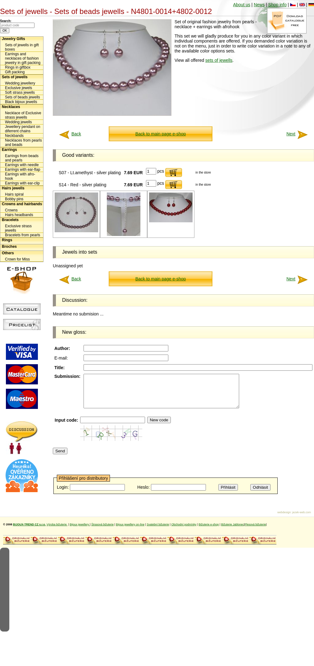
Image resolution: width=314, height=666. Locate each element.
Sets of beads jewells (22, 97)
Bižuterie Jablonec (232, 530)
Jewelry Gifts (13, 39)
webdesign (284, 518)
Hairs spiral (14, 194)
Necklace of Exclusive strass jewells (23, 115)
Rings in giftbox (17, 67)
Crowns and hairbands (22, 204)
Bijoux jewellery (80, 530)
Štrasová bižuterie (102, 530)
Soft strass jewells (20, 92)
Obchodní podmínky (184, 530)
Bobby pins (14, 199)
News (259, 4)
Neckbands (14, 136)
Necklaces (11, 107)
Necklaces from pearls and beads (23, 142)
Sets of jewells (15, 77)
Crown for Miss (17, 259)
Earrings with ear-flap (22, 169)
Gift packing (15, 72)
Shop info (277, 4)
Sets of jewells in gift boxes (22, 47)
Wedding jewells (18, 122)
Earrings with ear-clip (22, 183)
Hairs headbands (19, 215)
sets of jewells (218, 60)
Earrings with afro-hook (20, 176)
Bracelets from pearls (22, 235)
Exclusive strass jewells (18, 228)
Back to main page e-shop (160, 133)
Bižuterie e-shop (209, 530)
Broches (9, 246)
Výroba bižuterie (57, 530)
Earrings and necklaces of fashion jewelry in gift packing (22, 58)
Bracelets (10, 220)
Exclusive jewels (18, 88)
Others (8, 253)
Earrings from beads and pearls (22, 158)
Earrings (9, 149)
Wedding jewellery (20, 83)
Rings (7, 240)
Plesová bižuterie (255, 530)
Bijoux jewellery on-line (130, 530)
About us (241, 4)
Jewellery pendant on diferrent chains (22, 129)
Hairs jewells (13, 188)
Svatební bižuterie (158, 530)
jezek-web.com (301, 518)
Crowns (11, 210)
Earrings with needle (22, 165)
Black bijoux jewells (21, 102)
